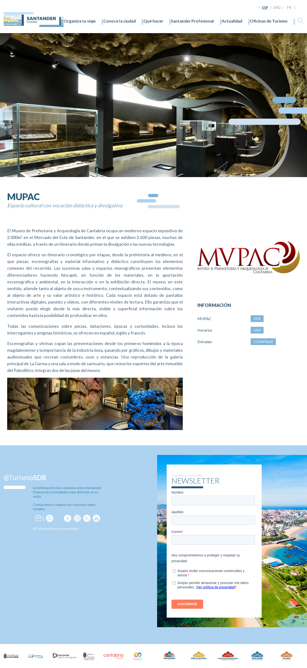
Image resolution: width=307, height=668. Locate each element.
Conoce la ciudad (119, 21)
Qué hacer (153, 21)
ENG (277, 7)
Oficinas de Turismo (269, 21)
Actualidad (232, 21)
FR (289, 7)
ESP (265, 7)
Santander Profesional (192, 21)
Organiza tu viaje (80, 21)
